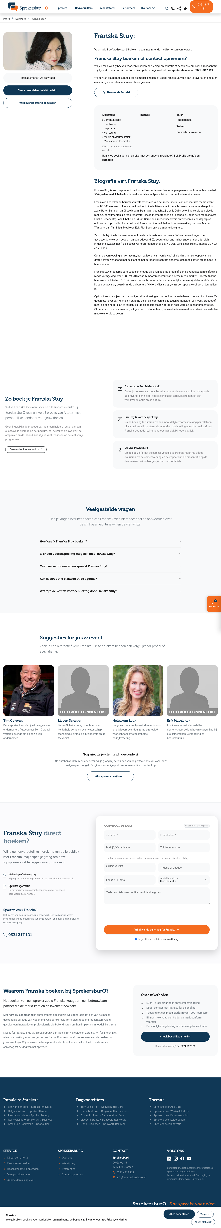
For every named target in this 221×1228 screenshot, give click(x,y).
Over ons (148, 8)
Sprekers (63, 8)
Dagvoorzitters (84, 8)
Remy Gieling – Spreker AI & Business (27, 1119)
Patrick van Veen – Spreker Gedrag (26, 1115)
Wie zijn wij (66, 1163)
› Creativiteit (109, 124)
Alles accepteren (179, 1214)
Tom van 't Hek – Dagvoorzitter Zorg (99, 1106)
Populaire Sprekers (20, 1099)
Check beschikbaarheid (175, 1037)
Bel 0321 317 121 (186, 1046)
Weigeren (205, 1214)
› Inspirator (108, 128)
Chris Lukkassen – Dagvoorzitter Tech (101, 1124)
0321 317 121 (17, 934)
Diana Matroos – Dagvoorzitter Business (102, 1111)
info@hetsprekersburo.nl (131, 1177)
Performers (128, 8)
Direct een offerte (15, 1157)
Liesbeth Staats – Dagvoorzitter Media (101, 1119)
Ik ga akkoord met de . (158, 939)
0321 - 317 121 (204, 70)
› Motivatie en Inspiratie (116, 141)
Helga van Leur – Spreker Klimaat (25, 1111)
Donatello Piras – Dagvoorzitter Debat (100, 1115)
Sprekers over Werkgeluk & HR (169, 1111)
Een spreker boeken (16, 1163)
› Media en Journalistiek (116, 137)
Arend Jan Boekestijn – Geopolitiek (26, 1124)
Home (6, 18)
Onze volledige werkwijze (25, 449)
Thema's (156, 1099)
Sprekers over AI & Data (165, 1106)
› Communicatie (111, 119)
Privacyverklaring (116, 1219)
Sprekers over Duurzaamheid (168, 1115)
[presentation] (157, 914)
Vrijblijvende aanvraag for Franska (156, 930)
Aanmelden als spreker (18, 1180)
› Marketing (109, 132)
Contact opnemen (70, 1174)
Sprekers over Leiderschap (167, 1119)
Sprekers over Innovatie (165, 1124)
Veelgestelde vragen (17, 1174)
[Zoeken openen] (167, 8)
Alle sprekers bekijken (110, 776)
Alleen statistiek (203, 1222)
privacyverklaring (169, 939)
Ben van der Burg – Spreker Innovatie (27, 1106)
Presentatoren (107, 8)
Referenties (66, 1169)
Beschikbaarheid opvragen (21, 1169)
